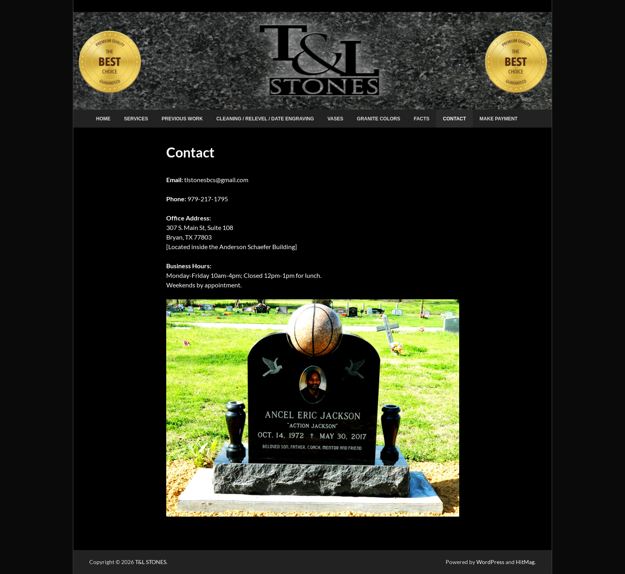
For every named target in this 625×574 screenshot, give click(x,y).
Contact (454, 119)
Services (136, 119)
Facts (421, 119)
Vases (336, 119)
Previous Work (181, 119)
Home (103, 119)
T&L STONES (150, 561)
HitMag (525, 561)
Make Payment (498, 119)
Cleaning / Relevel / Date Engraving (265, 119)
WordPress (490, 561)
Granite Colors (378, 119)
